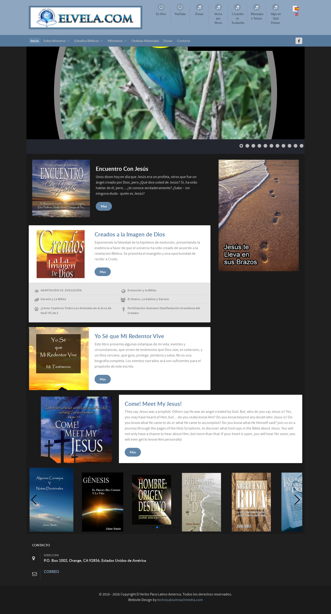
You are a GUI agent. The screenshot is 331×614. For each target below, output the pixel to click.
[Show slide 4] (259, 146)
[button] (153, 527)
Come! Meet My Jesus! (153, 404)
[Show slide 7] (277, 146)
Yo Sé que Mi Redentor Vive (129, 336)
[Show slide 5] (265, 146)
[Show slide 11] (301, 146)
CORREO (51, 571)
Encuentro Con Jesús (122, 168)
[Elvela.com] (85, 17)
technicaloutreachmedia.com (180, 600)
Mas (104, 206)
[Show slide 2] (247, 146)
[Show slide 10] (295, 146)
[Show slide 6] (271, 146)
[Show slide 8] (283, 146)
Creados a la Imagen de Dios (130, 234)
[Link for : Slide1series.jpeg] (165, 93)
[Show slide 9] (289, 146)
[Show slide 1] (241, 146)
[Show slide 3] (253, 146)
